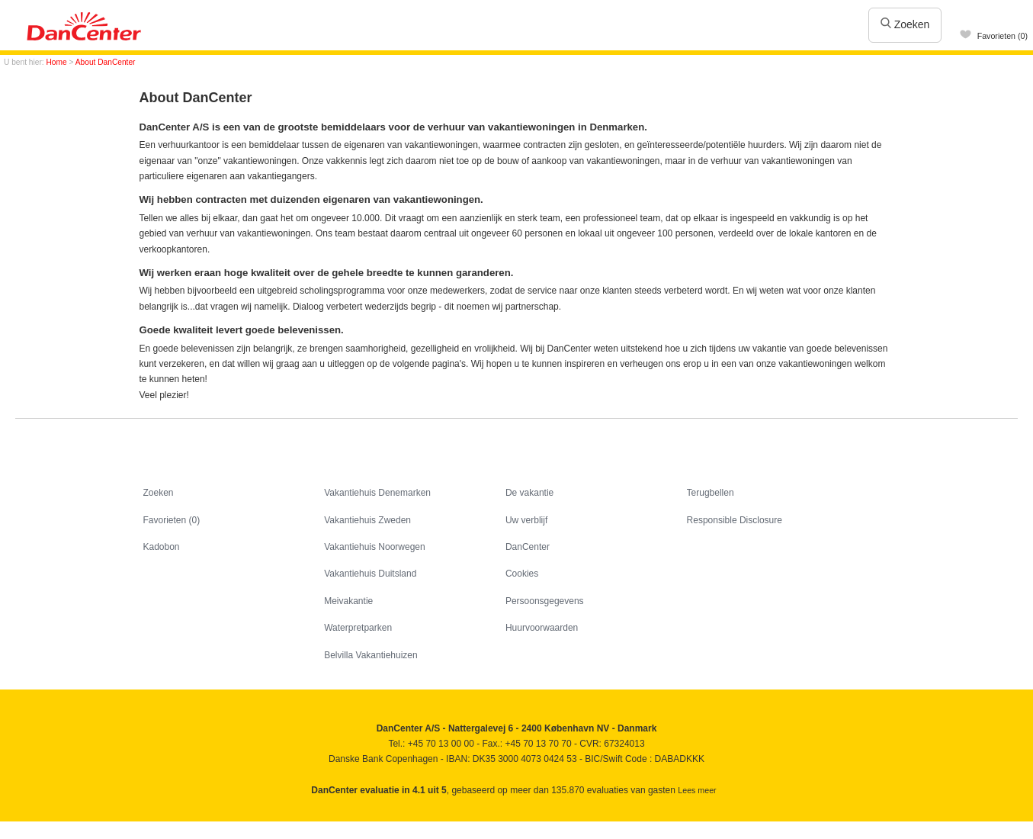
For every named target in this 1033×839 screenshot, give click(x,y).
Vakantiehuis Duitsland (370, 573)
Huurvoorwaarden (541, 627)
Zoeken (905, 24)
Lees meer (697, 790)
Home (57, 62)
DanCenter (527, 547)
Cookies (521, 573)
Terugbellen (710, 492)
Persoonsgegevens (544, 601)
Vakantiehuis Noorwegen (374, 547)
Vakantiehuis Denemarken (377, 492)
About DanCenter (105, 62)
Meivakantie (348, 601)
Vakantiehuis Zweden (367, 520)
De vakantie (529, 492)
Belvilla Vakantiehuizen (371, 655)
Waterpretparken (358, 627)
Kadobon (161, 547)
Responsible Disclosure (734, 520)
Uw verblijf (526, 520)
